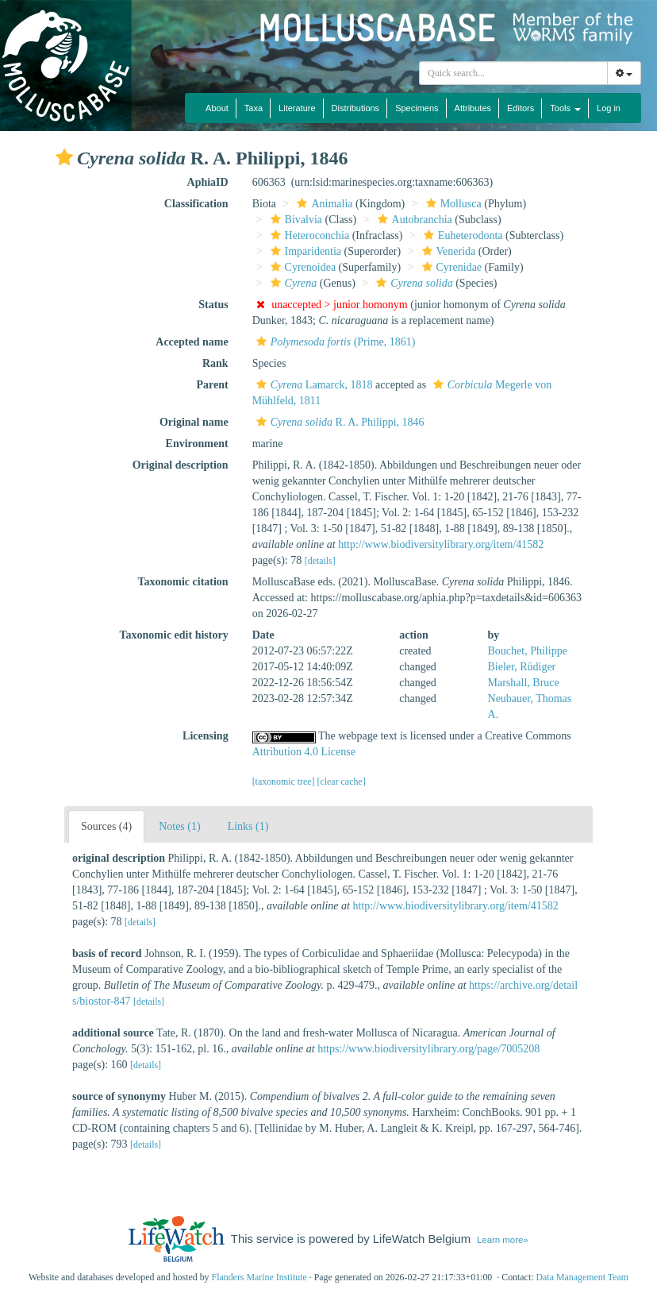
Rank (215, 363)
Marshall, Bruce (523, 683)
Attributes (473, 108)
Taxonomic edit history (174, 635)
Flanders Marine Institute (259, 1277)
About (217, 108)
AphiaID (208, 182)
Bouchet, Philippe (527, 651)
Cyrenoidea (301, 267)
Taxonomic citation (182, 582)
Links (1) (248, 826)
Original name (194, 422)
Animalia (322, 204)
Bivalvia (294, 220)
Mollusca (452, 204)
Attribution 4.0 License (303, 752)
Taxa (253, 108)
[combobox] (513, 73)
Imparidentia (304, 251)
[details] (320, 560)
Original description (181, 465)
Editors (520, 108)
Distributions (356, 108)
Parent (212, 385)
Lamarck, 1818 (312, 385)
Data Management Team (582, 1277)
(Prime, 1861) (334, 342)
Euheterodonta (461, 235)
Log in (608, 108)
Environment (197, 444)
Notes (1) (180, 826)
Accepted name (192, 342)
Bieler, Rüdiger (522, 667)
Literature (297, 108)
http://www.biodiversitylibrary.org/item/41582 (441, 544)
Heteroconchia (308, 235)
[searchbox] (513, 73)
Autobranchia (413, 220)
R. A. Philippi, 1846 (338, 422)
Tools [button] (565, 108)
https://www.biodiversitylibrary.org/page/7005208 (428, 1049)
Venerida (447, 251)
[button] (64, 157)
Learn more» (502, 1240)
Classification (196, 204)
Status (213, 305)
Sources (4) (106, 826)
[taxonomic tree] (283, 781)
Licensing (205, 736)
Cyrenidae (450, 267)
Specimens (416, 108)
